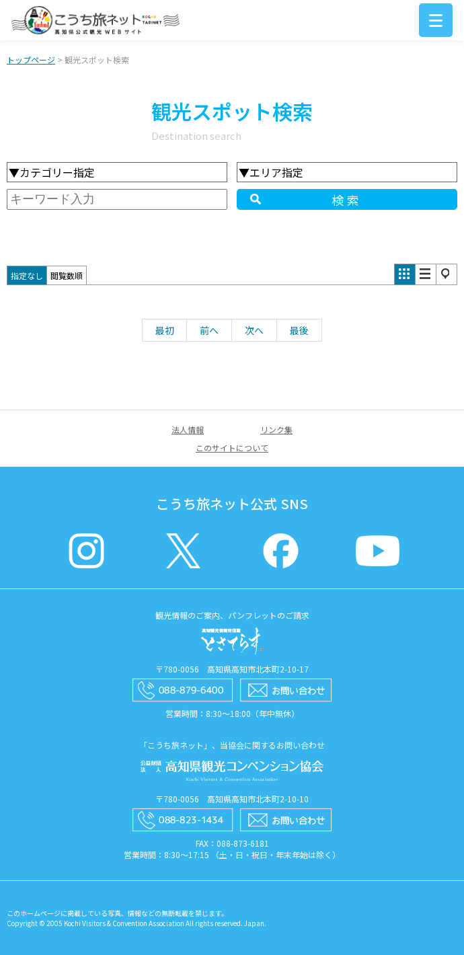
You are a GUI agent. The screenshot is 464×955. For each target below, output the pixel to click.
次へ (254, 330)
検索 (347, 199)
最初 (164, 330)
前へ (209, 330)
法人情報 (187, 429)
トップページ (31, 59)
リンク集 (276, 429)
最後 (299, 330)
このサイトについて (232, 447)
